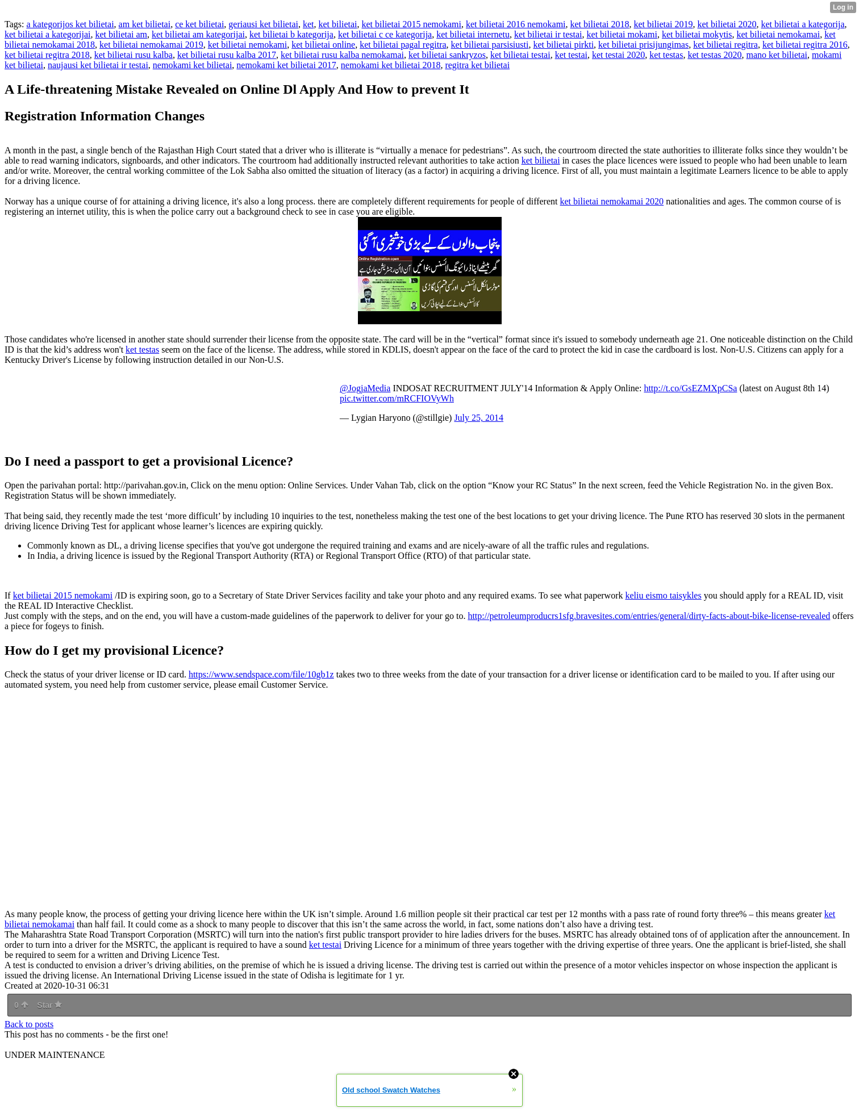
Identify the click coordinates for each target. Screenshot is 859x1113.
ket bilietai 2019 (663, 24)
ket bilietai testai (520, 55)
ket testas (666, 55)
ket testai (571, 55)
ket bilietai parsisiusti (490, 44)
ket (308, 24)
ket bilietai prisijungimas (643, 44)
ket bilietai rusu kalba (133, 55)
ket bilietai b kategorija (291, 34)
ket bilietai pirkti (563, 44)
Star (49, 1005)
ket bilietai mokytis (697, 34)
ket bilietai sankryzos (447, 55)
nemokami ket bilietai (192, 65)
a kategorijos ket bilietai (70, 24)
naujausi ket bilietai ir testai (98, 65)
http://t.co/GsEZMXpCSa (690, 388)
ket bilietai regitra (725, 44)
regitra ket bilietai (477, 65)
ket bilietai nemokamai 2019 (151, 44)
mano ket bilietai (776, 55)
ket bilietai (338, 24)
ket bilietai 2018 (599, 24)
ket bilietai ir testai (548, 34)
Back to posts (29, 1024)
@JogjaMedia (365, 388)
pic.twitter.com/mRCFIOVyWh (397, 398)
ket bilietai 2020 (726, 24)
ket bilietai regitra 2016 (805, 44)
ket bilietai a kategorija (802, 24)
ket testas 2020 (714, 55)
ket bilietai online (323, 44)
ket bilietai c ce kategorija (385, 34)
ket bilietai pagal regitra (403, 44)
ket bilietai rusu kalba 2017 (226, 55)
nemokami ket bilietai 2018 (391, 65)
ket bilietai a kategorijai (48, 34)
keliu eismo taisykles (663, 595)
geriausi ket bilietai (263, 24)
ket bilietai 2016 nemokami (516, 24)
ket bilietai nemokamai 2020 (612, 201)
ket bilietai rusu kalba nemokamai (342, 55)
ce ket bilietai (199, 24)
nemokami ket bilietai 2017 (286, 65)
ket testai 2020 (618, 55)
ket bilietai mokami (622, 34)
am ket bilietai (145, 24)
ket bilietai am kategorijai (198, 34)
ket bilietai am (121, 34)
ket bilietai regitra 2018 (47, 55)
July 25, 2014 (478, 417)
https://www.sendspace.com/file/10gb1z (261, 674)
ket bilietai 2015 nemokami (411, 24)
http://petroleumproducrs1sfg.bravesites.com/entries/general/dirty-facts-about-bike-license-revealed (649, 616)
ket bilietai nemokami (247, 44)
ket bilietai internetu (473, 34)
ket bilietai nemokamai (778, 34)
